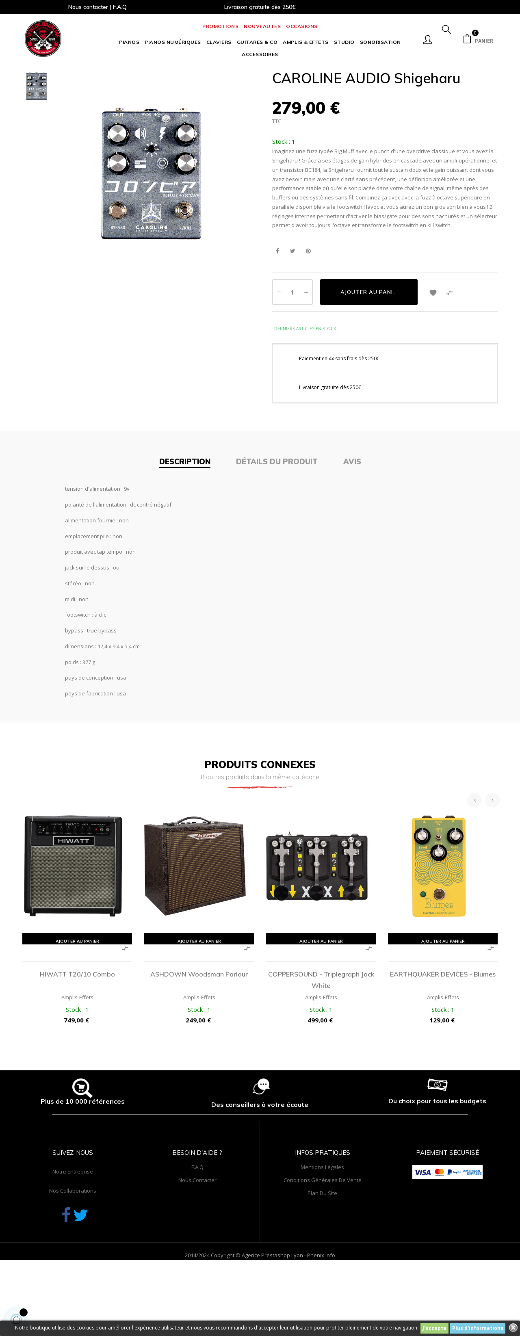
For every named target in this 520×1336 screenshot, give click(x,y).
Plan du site (322, 1257)
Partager (277, 316)
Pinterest (308, 316)
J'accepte (434, 1328)
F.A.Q (197, 1231)
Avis (352, 526)
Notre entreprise (72, 1236)
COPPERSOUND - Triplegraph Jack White (321, 1044)
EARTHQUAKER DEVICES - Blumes (443, 1039)
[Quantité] (292, 356)
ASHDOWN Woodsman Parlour (199, 1039)
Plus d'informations (477, 1328)
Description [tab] (184, 526)
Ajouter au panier (370, 356)
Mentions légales (322, 1231)
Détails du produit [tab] (277, 526)
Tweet (293, 316)
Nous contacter (197, 1244)
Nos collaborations (72, 1255)
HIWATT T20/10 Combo (77, 1039)
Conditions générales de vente (323, 1244)
